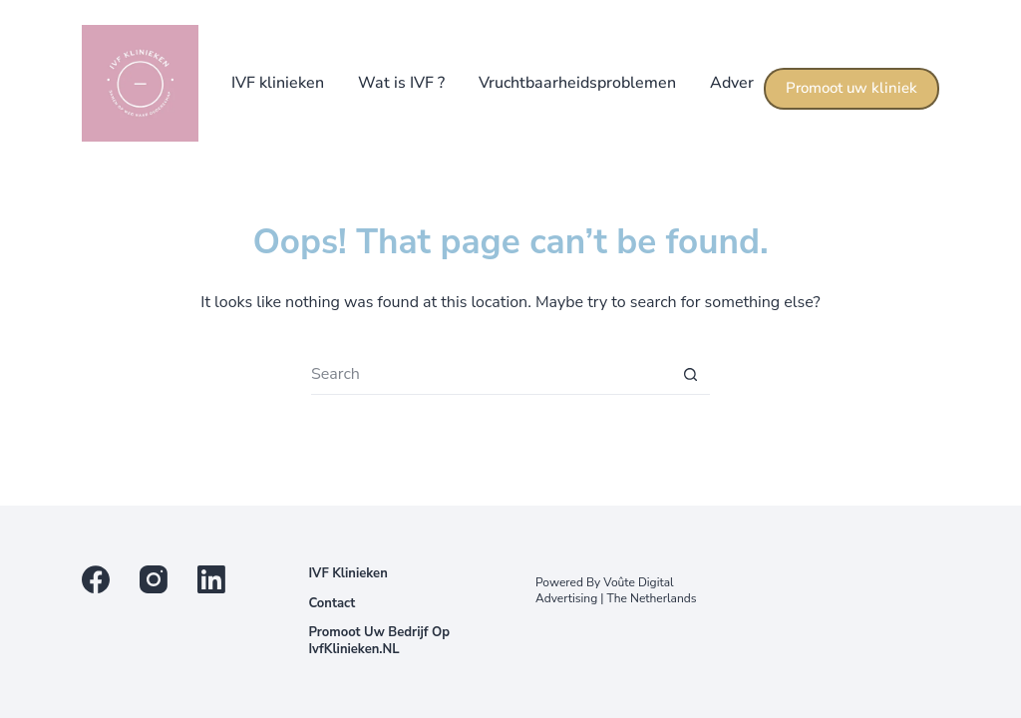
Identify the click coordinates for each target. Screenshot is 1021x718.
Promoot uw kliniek (851, 88)
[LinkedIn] (211, 579)
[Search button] (690, 375)
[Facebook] (96, 579)
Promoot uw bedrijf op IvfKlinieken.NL (379, 641)
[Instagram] (154, 579)
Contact (331, 603)
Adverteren (751, 83)
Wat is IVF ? (401, 83)
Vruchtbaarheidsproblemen (577, 83)
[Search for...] (490, 375)
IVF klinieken (277, 83)
